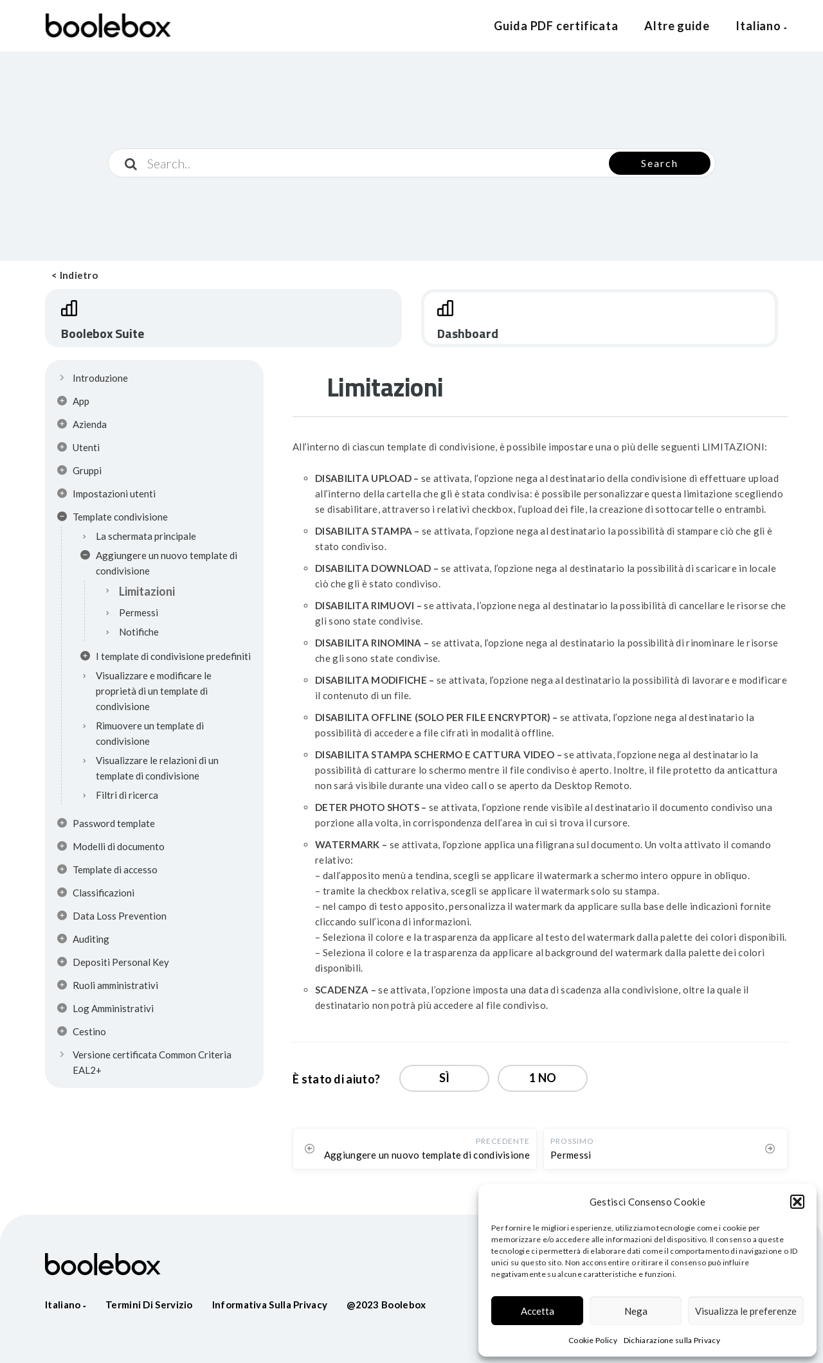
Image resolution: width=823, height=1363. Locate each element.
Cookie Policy (592, 1340)
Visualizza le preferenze (746, 1311)
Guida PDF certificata (556, 26)
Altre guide (677, 26)
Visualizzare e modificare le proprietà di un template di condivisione (154, 691)
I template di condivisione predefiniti (165, 658)
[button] (797, 1201)
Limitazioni (147, 591)
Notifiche (139, 631)
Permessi (138, 612)
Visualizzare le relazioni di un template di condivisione (157, 767)
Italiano (762, 26)
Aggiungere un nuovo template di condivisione (158, 562)
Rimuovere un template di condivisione (150, 733)
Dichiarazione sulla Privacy (672, 1340)
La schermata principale (146, 536)
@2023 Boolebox (386, 1304)
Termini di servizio (149, 1304)
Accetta (537, 1311)
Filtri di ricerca (127, 795)
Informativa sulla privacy (270, 1304)
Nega (635, 1311)
